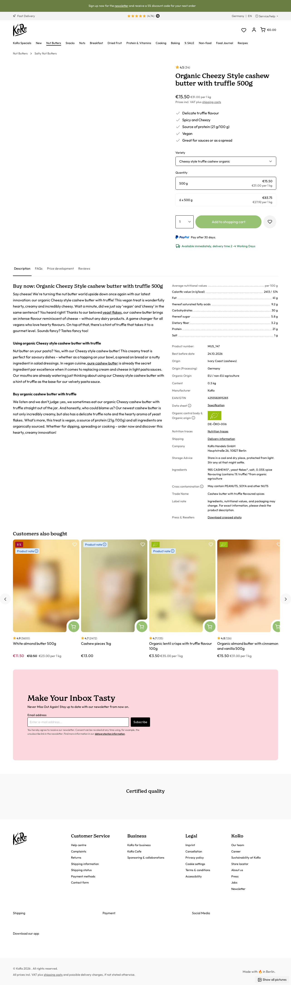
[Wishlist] (243, 30)
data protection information (110, 733)
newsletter (121, 5)
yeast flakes (112, 312)
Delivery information (221, 439)
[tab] (22, 269)
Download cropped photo (225, 517)
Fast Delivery (24, 16)
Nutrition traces (218, 431)
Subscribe (140, 722)
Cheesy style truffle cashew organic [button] (204, 161)
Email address (37, 715)
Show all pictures (272, 980)
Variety (180, 152)
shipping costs (211, 102)
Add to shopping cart (228, 221)
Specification (216, 405)
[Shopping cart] (268, 29)
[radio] (225, 183)
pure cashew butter (102, 363)
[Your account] (254, 30)
